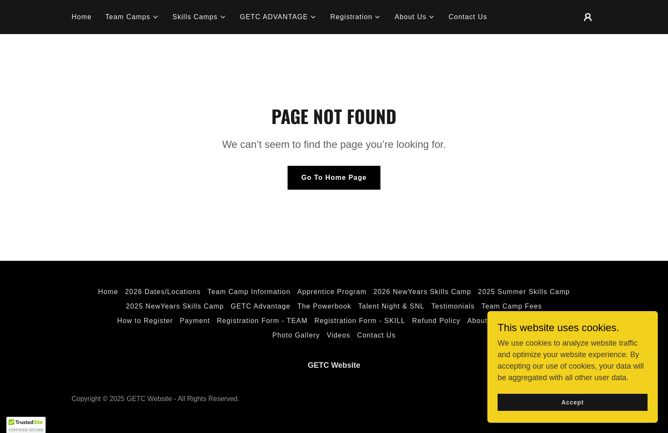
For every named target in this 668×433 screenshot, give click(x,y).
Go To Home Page (334, 177)
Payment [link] (195, 320)
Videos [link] (338, 335)
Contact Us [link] (468, 16)
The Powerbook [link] (324, 306)
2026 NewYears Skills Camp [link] (422, 291)
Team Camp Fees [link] (511, 306)
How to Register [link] (145, 320)
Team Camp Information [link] (249, 291)
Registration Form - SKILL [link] (359, 320)
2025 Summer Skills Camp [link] (524, 291)
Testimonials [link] (453, 306)
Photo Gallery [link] (296, 335)
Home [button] (108, 291)
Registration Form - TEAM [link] (262, 320)
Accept (572, 402)
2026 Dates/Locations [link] (163, 291)
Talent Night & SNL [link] (391, 306)
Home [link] (82, 16)
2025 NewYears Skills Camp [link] (175, 306)
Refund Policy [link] (436, 320)
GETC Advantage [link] (260, 306)
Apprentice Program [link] (332, 291)
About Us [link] (483, 320)
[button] (132, 17)
